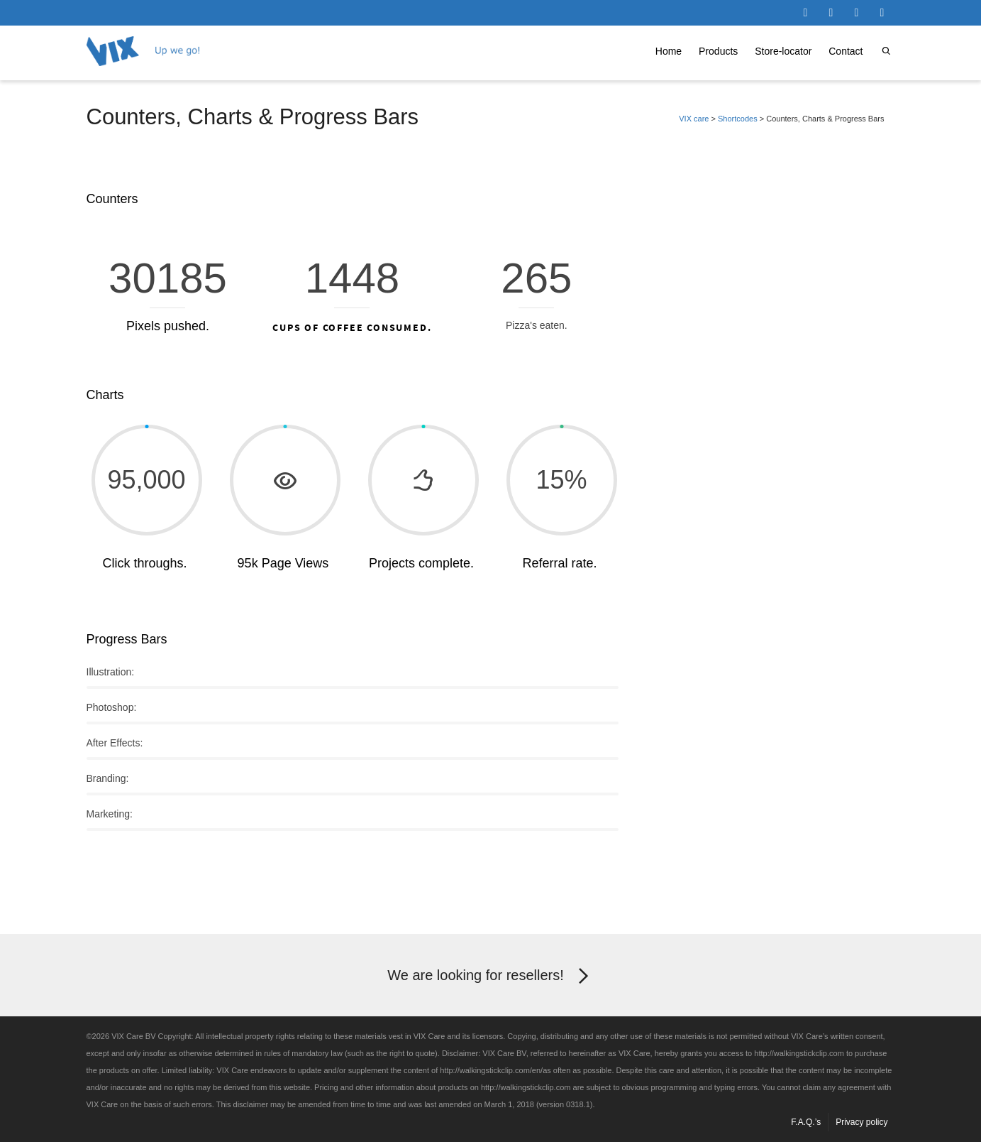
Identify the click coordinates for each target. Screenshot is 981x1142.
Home (668, 51)
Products (718, 51)
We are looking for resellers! (490, 976)
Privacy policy (861, 1122)
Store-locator (783, 51)
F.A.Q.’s (806, 1122)
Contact (845, 51)
